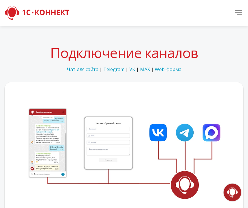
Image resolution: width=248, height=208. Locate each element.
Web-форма (168, 69)
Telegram (113, 69)
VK (132, 69)
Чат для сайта (82, 69)
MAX (145, 69)
